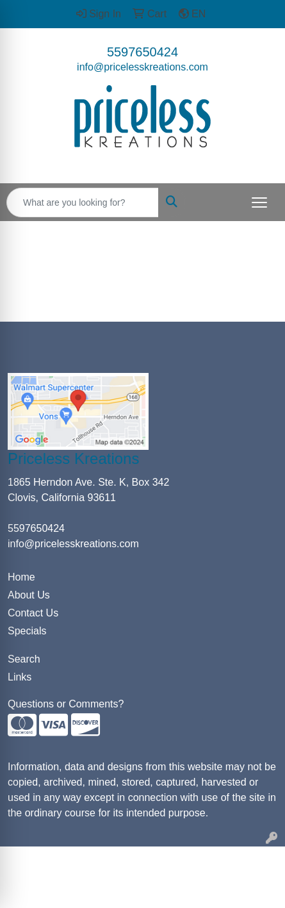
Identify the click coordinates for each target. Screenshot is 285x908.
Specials (27, 630)
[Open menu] (259, 202)
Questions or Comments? (66, 703)
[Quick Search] (82, 202)
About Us (29, 595)
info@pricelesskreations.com (142, 67)
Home (21, 577)
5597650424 (142, 52)
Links (19, 677)
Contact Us (33, 612)
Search (24, 659)
